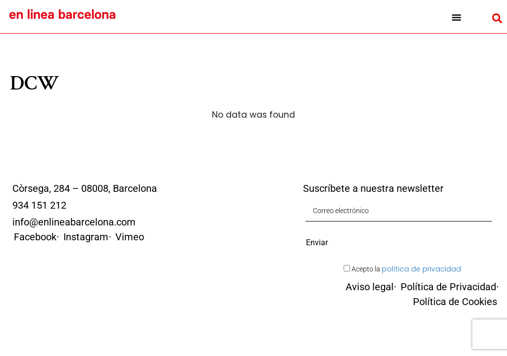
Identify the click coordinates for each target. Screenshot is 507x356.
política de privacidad (421, 269)
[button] (456, 17)
